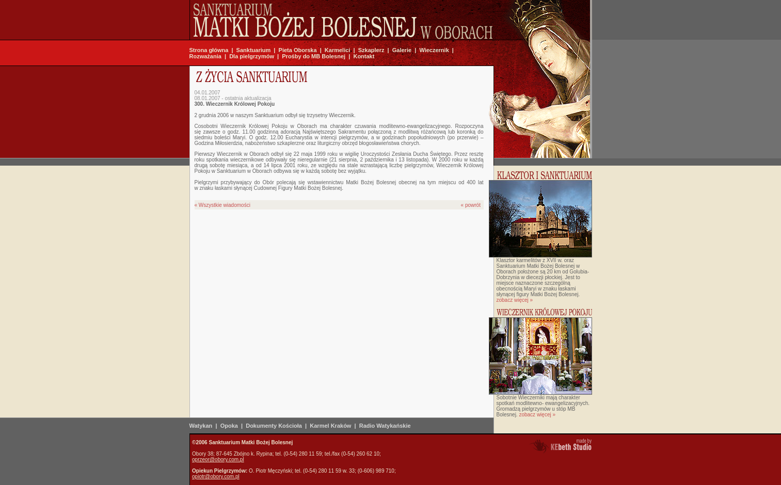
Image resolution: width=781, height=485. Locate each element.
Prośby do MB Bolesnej (313, 56)
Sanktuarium (253, 50)
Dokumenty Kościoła (274, 426)
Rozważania (205, 56)
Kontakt (363, 56)
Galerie (401, 50)
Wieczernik (434, 50)
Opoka (229, 426)
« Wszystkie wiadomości (222, 205)
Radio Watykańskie (385, 426)
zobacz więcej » (515, 300)
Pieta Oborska (298, 50)
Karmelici (337, 50)
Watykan (201, 426)
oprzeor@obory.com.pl (218, 459)
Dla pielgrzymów (251, 56)
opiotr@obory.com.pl (216, 476)
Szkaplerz (371, 50)
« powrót (471, 205)
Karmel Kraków (330, 426)
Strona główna (209, 50)
